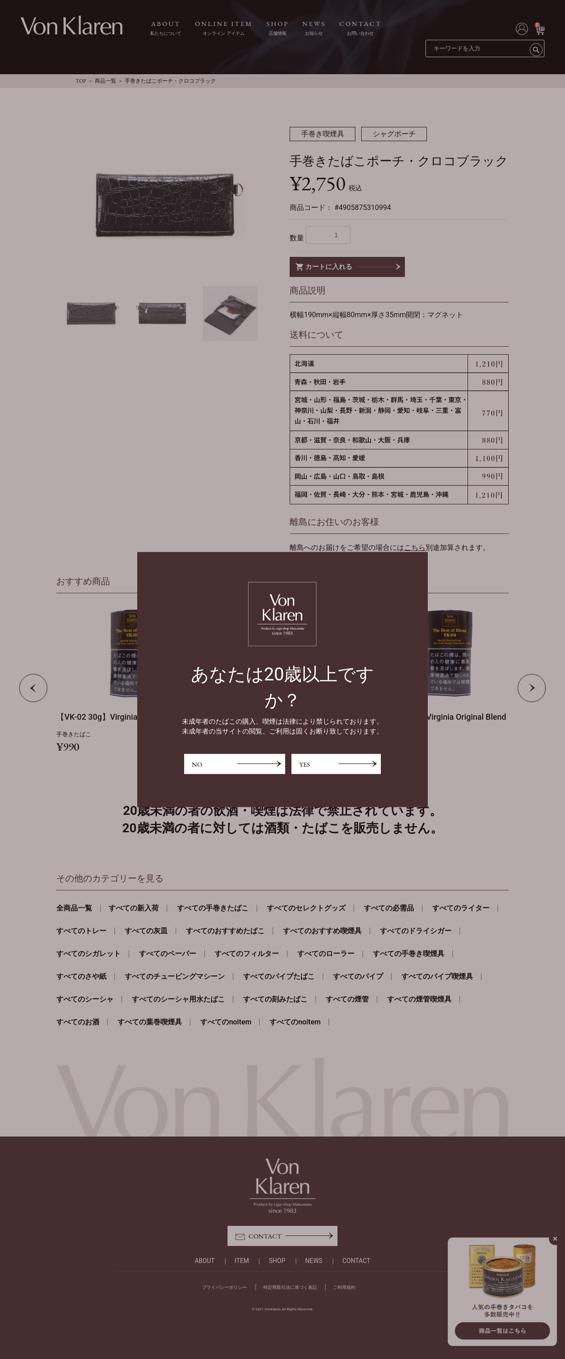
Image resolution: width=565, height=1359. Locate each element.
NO (197, 763)
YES (304, 763)
